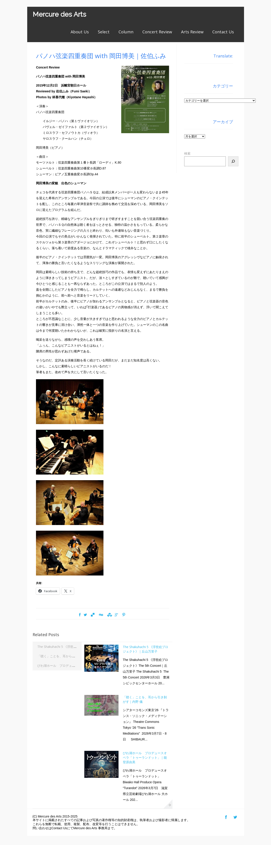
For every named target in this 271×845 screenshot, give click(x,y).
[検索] (233, 161)
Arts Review (192, 31)
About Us (80, 31)
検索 (187, 153)
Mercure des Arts (59, 14)
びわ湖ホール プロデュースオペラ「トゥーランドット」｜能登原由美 (145, 757)
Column (126, 31)
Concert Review (157, 31)
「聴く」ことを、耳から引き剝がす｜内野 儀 (69, 656)
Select (104, 31)
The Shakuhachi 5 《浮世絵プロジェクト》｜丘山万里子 (77, 646)
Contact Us (223, 31)
